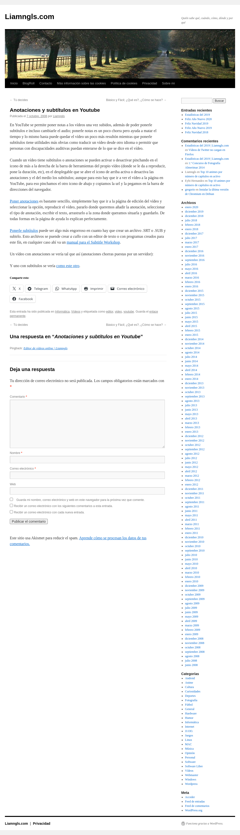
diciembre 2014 (194, 339)
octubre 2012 (193, 445)
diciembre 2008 (194, 638)
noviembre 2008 (194, 643)
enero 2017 (191, 246)
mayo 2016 (191, 269)
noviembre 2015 (194, 295)
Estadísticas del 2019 (197, 114)
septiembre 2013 (195, 396)
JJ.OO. (189, 731)
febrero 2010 (192, 577)
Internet (189, 726)
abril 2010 (191, 568)
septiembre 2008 (195, 652)
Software (190, 762)
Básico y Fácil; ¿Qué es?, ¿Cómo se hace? (136, 100)
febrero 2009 (192, 630)
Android (190, 678)
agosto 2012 (192, 453)
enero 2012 (191, 484)
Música (189, 748)
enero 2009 (191, 634)
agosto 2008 (192, 656)
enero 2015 (191, 335)
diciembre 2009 (194, 585)
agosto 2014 (192, 352)
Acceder (190, 797)
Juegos (189, 735)
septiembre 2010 (195, 550)
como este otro (67, 266)
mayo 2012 (191, 467)
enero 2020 (191, 207)
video (118, 311)
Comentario (18, 396)
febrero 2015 (192, 330)
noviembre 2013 (194, 387)
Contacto (45, 83)
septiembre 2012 (195, 449)
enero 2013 (191, 431)
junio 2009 (191, 612)
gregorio (190, 189)
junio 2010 (191, 559)
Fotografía (191, 700)
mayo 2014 (191, 365)
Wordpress (191, 784)
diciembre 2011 (194, 489)
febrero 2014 (192, 374)
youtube (128, 311)
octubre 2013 (193, 392)
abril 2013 (191, 418)
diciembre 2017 (194, 233)
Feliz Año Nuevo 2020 (198, 119)
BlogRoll (28, 83)
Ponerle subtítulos (24, 230)
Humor (189, 718)
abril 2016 (191, 273)
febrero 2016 (192, 282)
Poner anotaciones (24, 201)
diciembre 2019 (194, 211)
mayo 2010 (191, 563)
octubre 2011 (193, 497)
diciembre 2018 (194, 216)
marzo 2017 (192, 242)
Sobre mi (168, 83)
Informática (62, 311)
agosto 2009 (192, 603)
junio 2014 (191, 361)
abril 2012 (191, 471)
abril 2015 (191, 326)
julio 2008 (191, 660)
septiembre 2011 (194, 502)
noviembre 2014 (194, 343)
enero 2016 (191, 286)
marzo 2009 (192, 625)
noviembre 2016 (194, 255)
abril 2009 (191, 621)
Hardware (191, 713)
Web (13, 484)
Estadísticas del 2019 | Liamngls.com (207, 145)
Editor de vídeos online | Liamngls (45, 348)
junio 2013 (191, 409)
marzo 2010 (192, 572)
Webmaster (191, 775)
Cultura (189, 687)
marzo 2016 (192, 277)
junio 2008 (191, 665)
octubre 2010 (193, 546)
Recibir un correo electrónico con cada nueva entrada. (49, 512)
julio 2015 (191, 313)
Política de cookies (124, 83)
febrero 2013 (192, 427)
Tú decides (19, 100)
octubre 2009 (193, 594)
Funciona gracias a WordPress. (204, 823)
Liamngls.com (29, 16)
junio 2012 (191, 462)
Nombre (16, 453)
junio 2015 (191, 317)
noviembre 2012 (194, 440)
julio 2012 (191, 458)
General (189, 709)
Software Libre (194, 766)
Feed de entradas (195, 801)
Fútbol (189, 704)
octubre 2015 (193, 299)
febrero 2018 (192, 224)
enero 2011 (191, 533)
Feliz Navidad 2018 (196, 132)
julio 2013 (191, 405)
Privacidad (149, 83)
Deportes (190, 696)
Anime (189, 682)
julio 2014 (191, 357)
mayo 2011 (191, 515)
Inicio (14, 83)
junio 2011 (191, 511)
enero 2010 (191, 581)
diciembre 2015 (194, 291)
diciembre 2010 (194, 537)
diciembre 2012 (194, 436)
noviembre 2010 (194, 541)
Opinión (190, 753)
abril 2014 (191, 370)
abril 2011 (191, 519)
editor (109, 311)
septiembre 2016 (195, 260)
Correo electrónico (23, 468)
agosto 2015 (192, 308)
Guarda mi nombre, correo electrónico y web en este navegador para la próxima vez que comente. (80, 500)
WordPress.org (193, 810)
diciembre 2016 (194, 251)
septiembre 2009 (195, 599)
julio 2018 (191, 220)
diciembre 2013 (194, 383)
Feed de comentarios (197, 806)
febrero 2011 (192, 528)
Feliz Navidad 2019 (196, 123)
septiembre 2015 (195, 304)
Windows (190, 779)
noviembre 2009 (194, 590)
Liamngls (59, 116)
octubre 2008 (193, 647)
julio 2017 (191, 238)
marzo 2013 (192, 423)
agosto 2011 (192, 506)
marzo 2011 (192, 524)
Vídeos (75, 311)
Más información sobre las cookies (81, 83)
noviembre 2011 (194, 493)
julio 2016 (191, 264)
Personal (190, 757)
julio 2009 (191, 607)
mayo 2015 (191, 321)
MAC (188, 744)
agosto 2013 (192, 401)
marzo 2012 (192, 475)
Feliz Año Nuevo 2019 (198, 128)
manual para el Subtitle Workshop (93, 242)
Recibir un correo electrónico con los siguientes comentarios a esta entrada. (63, 506)
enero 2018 (191, 229)
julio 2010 (191, 555)
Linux (188, 740)
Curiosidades (193, 691)
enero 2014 (191, 379)
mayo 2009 (191, 616)
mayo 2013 (191, 414)
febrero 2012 (192, 480)
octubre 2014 (193, 348)
